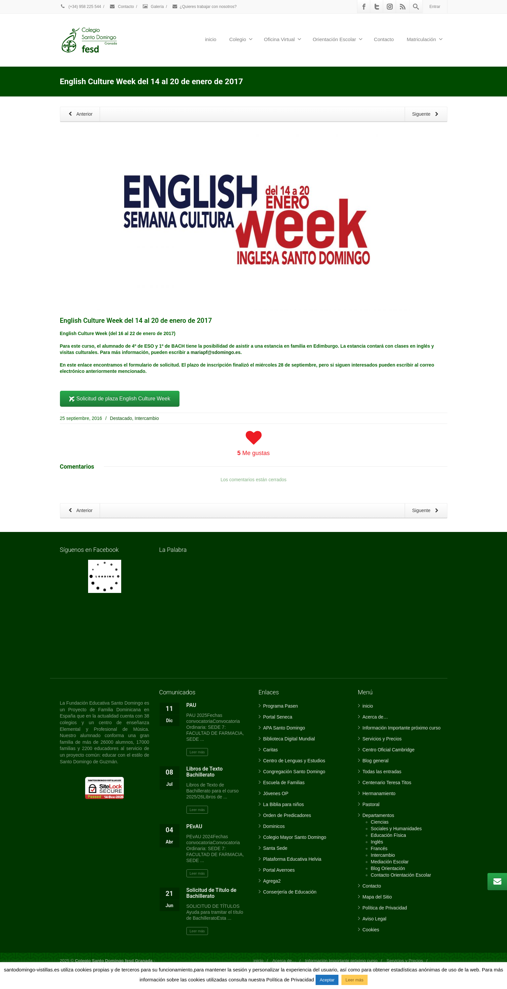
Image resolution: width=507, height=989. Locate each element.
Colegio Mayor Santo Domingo (295, 837)
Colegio (241, 39)
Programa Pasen (280, 706)
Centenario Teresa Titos (387, 782)
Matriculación (424, 39)
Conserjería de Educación (290, 892)
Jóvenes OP (275, 793)
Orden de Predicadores (287, 815)
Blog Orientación (388, 868)
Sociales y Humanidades (396, 828)
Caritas (270, 749)
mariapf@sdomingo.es (216, 352)
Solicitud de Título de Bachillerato (211, 893)
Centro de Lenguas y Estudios (294, 760)
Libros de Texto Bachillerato (204, 772)
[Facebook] (364, 6)
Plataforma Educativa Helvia (292, 859)
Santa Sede (275, 848)
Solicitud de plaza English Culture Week (119, 398)
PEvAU (194, 826)
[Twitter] (376, 6)
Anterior (79, 114)
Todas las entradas (382, 771)
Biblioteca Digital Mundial (289, 738)
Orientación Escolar (338, 39)
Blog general (376, 760)
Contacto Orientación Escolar (401, 875)
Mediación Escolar (390, 861)
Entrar (435, 6)
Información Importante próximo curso (402, 727)
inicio (210, 39)
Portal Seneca (277, 717)
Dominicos (274, 826)
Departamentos (378, 815)
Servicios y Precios (382, 738)
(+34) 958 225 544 (80, 6)
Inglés (377, 841)
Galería (153, 6)
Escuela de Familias (284, 782)
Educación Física (388, 835)
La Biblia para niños (283, 804)
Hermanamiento (379, 793)
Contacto (121, 6)
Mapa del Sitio (377, 897)
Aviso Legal (374, 918)
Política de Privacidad (385, 907)
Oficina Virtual (282, 39)
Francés (379, 848)
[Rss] (402, 6)
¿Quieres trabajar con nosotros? (204, 6)
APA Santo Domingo (284, 727)
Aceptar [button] (327, 979)
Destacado (121, 418)
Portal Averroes (279, 870)
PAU (191, 705)
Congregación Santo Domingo (294, 771)
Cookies (371, 929)
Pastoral (371, 804)
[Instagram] (389, 6)
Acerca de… (375, 717)
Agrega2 (272, 881)
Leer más (197, 752)
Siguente (426, 114)
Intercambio (147, 418)
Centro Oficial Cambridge (389, 749)
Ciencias (380, 822)
